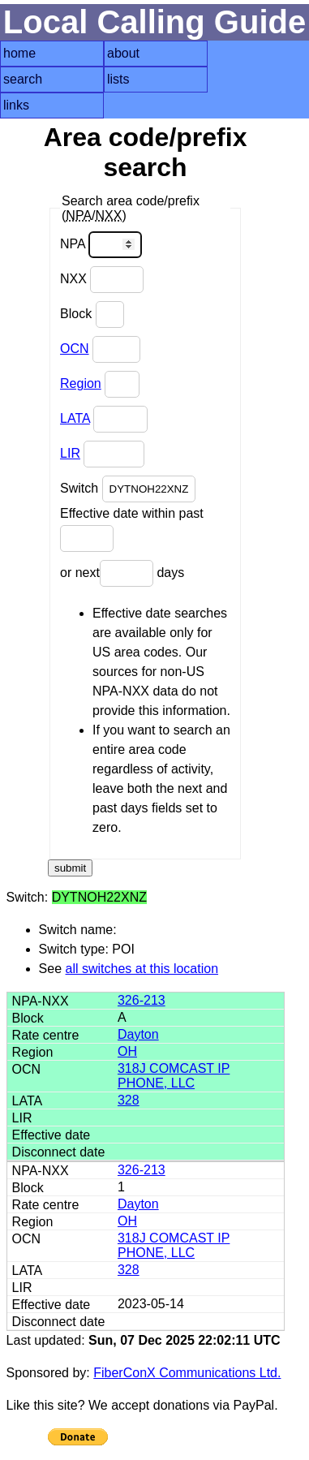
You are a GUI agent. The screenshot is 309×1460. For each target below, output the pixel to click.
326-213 (141, 1000)
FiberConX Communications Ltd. (187, 1373)
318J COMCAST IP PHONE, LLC (174, 1076)
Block (92, 314)
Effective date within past (132, 529)
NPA (101, 244)
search (22, 79)
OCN (74, 348)
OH (127, 1051)
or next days (122, 573)
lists (118, 79)
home (19, 53)
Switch (127, 489)
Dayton (138, 1034)
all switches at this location (142, 968)
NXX (102, 279)
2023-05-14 (151, 1304)
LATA (75, 418)
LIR (70, 453)
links (16, 105)
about (123, 53)
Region (80, 383)
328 (128, 1100)
